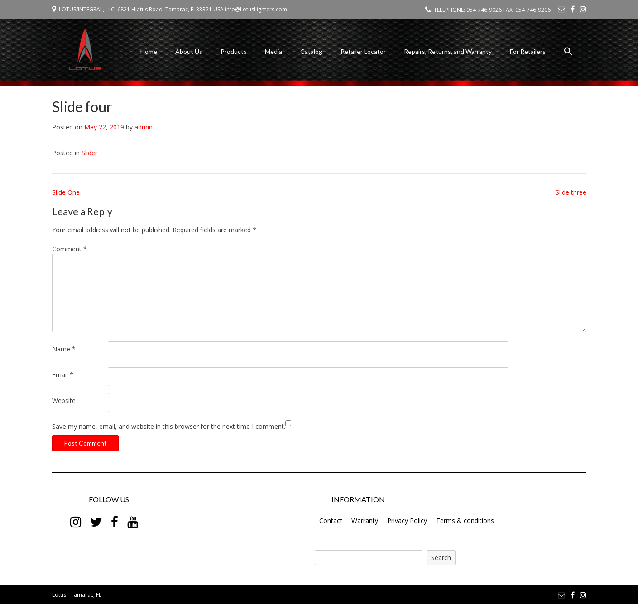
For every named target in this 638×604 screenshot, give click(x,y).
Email (62, 374)
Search (441, 557)
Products (234, 51)
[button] (568, 52)
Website (64, 400)
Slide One (66, 192)
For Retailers (528, 51)
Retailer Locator (363, 51)
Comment (69, 248)
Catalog (311, 51)
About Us (188, 51)
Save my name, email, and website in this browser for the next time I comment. (168, 426)
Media (273, 51)
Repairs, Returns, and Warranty (448, 51)
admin (143, 127)
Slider (89, 153)
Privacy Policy (407, 520)
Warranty (364, 520)
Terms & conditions (465, 520)
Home (148, 51)
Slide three (571, 192)
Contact (330, 520)
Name (64, 349)
